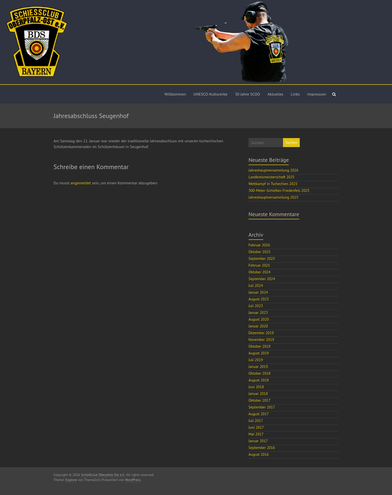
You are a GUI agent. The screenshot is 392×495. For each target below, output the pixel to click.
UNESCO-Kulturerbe (211, 94)
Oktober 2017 (259, 400)
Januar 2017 (258, 440)
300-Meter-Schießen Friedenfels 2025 (279, 190)
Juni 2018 (256, 386)
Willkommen (175, 94)
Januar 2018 (258, 393)
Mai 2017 (256, 434)
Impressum (316, 94)
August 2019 (258, 353)
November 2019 (261, 339)
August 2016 (258, 454)
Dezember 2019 (261, 332)
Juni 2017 (256, 427)
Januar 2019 (258, 366)
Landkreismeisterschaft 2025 (271, 177)
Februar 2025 (259, 265)
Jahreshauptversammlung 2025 (273, 197)
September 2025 (261, 258)
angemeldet (80, 182)
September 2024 (261, 278)
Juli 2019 (255, 359)
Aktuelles (275, 94)
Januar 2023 (258, 312)
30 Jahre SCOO (247, 94)
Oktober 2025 (259, 251)
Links (295, 94)
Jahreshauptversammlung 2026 (273, 170)
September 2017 (261, 407)
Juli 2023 (255, 305)
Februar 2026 (259, 245)
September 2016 (261, 447)
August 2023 (258, 299)
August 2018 (258, 380)
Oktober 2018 (259, 373)
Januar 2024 (258, 292)
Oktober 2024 (259, 272)
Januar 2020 (258, 326)
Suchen (291, 142)
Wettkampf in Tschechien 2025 (273, 183)
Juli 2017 (255, 420)
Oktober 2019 (259, 346)
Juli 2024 (255, 285)
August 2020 (258, 319)
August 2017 (258, 413)
